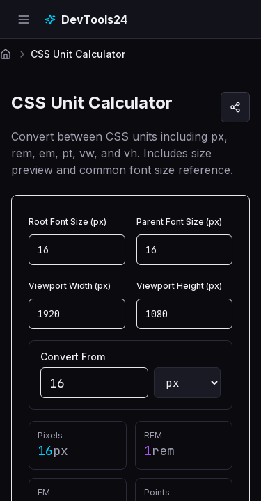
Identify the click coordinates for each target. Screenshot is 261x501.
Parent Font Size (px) (179, 221)
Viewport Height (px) (179, 285)
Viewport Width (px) (70, 285)
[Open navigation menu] (23, 19)
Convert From (72, 357)
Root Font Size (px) (67, 221)
